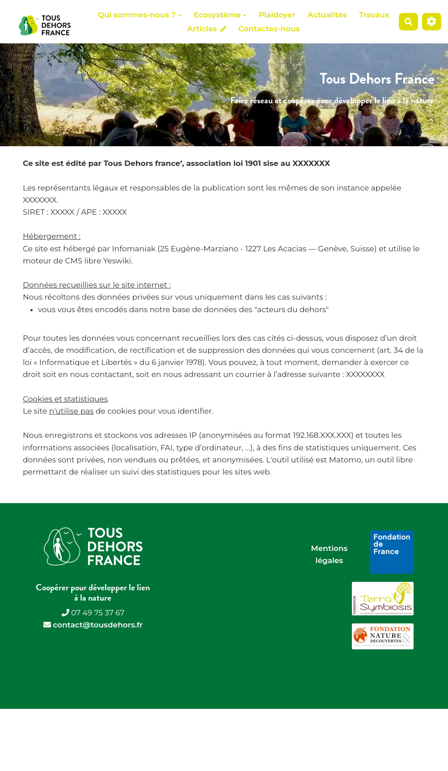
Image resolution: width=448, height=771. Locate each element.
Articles (206, 28)
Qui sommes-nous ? (140, 14)
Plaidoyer (277, 14)
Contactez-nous (269, 28)
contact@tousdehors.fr (98, 624)
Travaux (374, 14)
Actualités (327, 14)
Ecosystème (220, 14)
